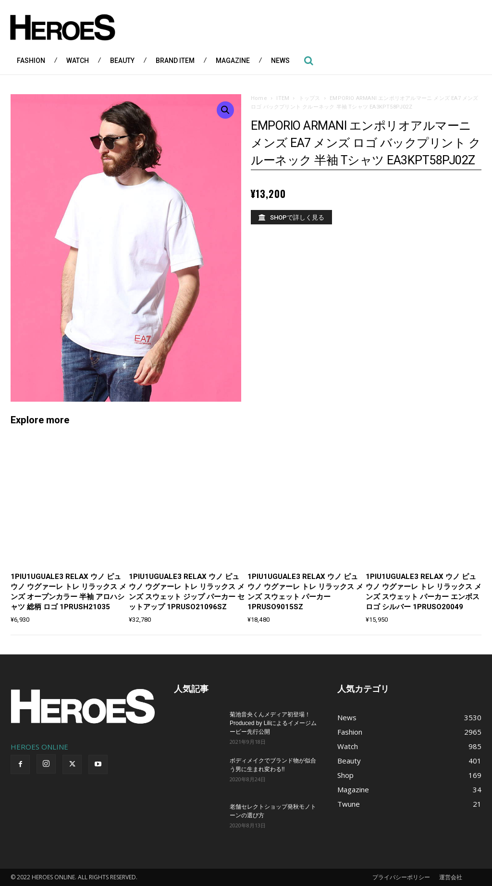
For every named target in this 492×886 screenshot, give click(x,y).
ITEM (282, 98)
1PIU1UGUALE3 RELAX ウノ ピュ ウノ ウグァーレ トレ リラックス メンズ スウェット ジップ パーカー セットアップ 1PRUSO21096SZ (187, 591)
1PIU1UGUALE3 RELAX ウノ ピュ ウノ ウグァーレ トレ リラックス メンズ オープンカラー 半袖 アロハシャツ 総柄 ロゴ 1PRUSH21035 (68, 591)
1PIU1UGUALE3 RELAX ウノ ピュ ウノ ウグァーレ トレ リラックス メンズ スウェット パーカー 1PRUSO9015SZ (305, 591)
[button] (308, 60)
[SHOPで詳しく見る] (291, 217)
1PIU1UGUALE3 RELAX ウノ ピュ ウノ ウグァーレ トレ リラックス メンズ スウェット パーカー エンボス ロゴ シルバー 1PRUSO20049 (423, 591)
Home (259, 98)
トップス (309, 98)
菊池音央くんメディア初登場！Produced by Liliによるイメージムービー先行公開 (273, 723)
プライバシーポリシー (401, 877)
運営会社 (450, 877)
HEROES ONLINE (39, 746)
